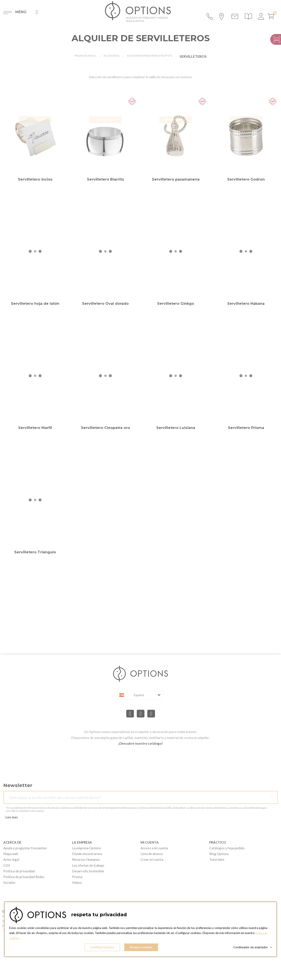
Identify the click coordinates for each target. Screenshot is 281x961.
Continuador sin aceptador (252, 948)
